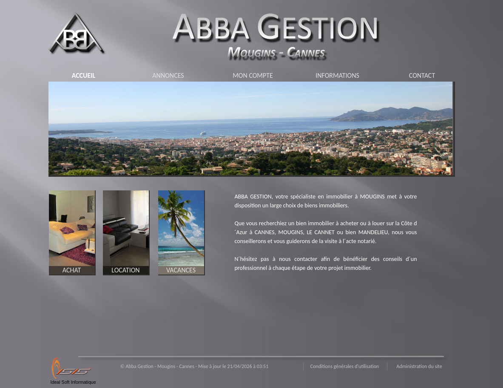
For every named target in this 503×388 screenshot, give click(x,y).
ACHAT (72, 270)
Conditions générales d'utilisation (344, 366)
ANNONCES (168, 75)
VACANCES (181, 270)
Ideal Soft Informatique (73, 382)
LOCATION (125, 270)
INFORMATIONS (337, 75)
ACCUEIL (84, 75)
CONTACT (422, 75)
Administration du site (419, 366)
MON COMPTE (253, 75)
